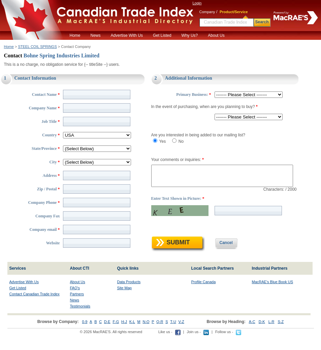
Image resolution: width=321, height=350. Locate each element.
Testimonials (80, 320)
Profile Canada (203, 296)
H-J (124, 336)
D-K (262, 336)
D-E (107, 336)
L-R (271, 336)
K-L (132, 336)
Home (75, 35)
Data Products (129, 296)
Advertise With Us (127, 35)
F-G (116, 336)
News (96, 35)
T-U (173, 336)
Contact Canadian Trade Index (34, 308)
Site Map (124, 302)
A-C (252, 336)
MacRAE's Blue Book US (272, 296)
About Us (216, 35)
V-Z (181, 336)
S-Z (281, 336)
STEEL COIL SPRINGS (37, 47)
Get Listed (162, 35)
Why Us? (190, 35)
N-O (145, 336)
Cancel (220, 256)
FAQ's (75, 302)
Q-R (159, 336)
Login (197, 3)
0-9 (85, 336)
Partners (77, 308)
